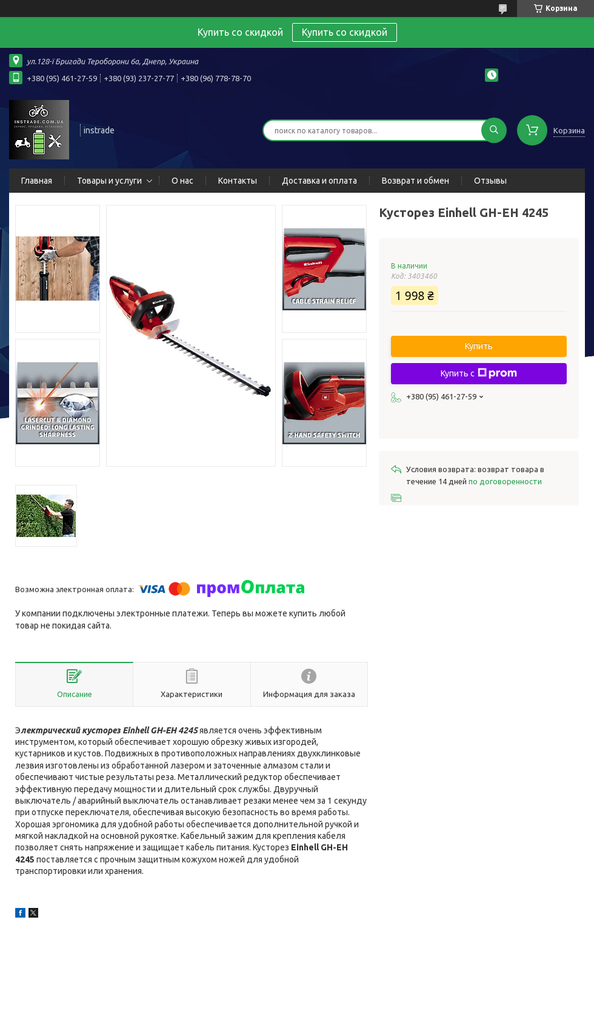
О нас (182, 180)
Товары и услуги (109, 180)
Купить (479, 346)
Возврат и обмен (415, 180)
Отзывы (490, 180)
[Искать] (494, 130)
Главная (36, 180)
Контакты (237, 180)
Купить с (479, 373)
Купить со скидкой (344, 32)
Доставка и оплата (319, 180)
